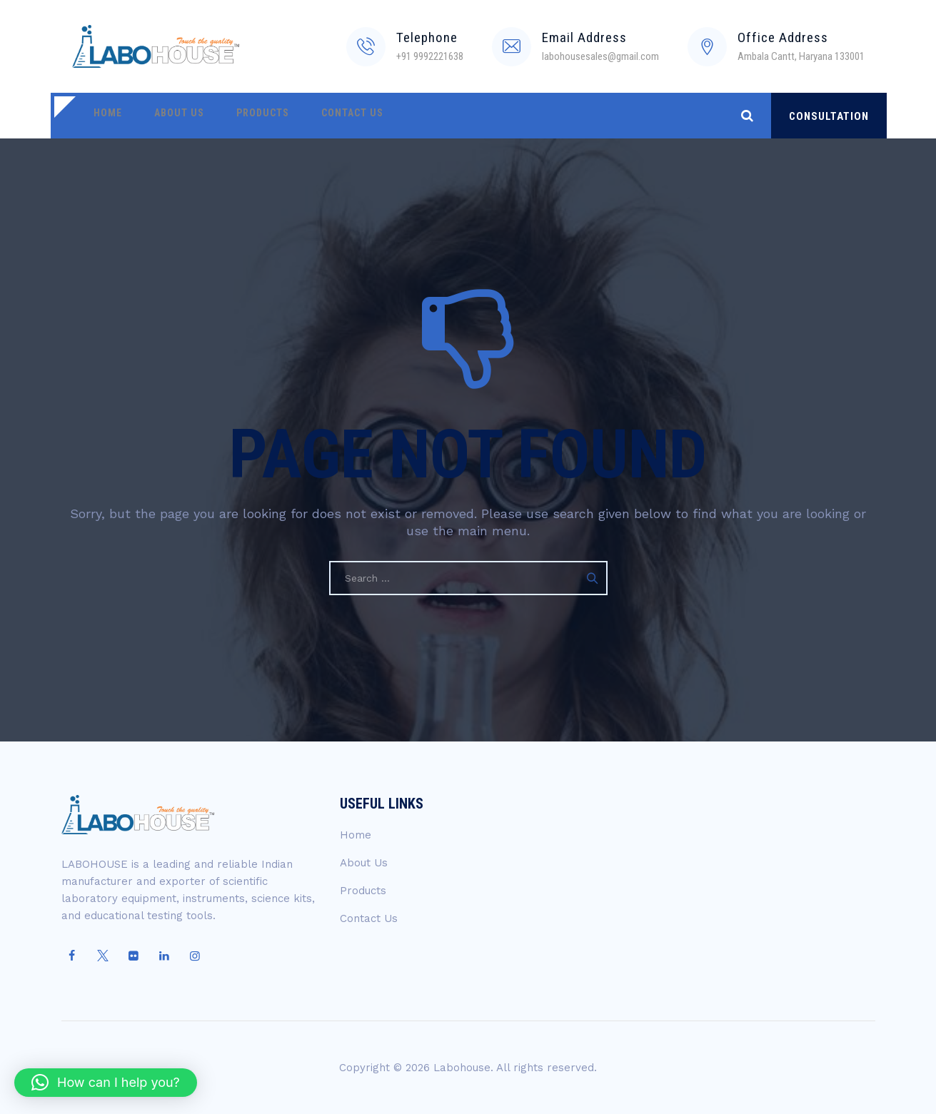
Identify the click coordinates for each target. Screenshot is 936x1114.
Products (244, 115)
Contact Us (327, 115)
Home (104, 115)
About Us (168, 115)
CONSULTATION (829, 116)
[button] (105, 1082)
